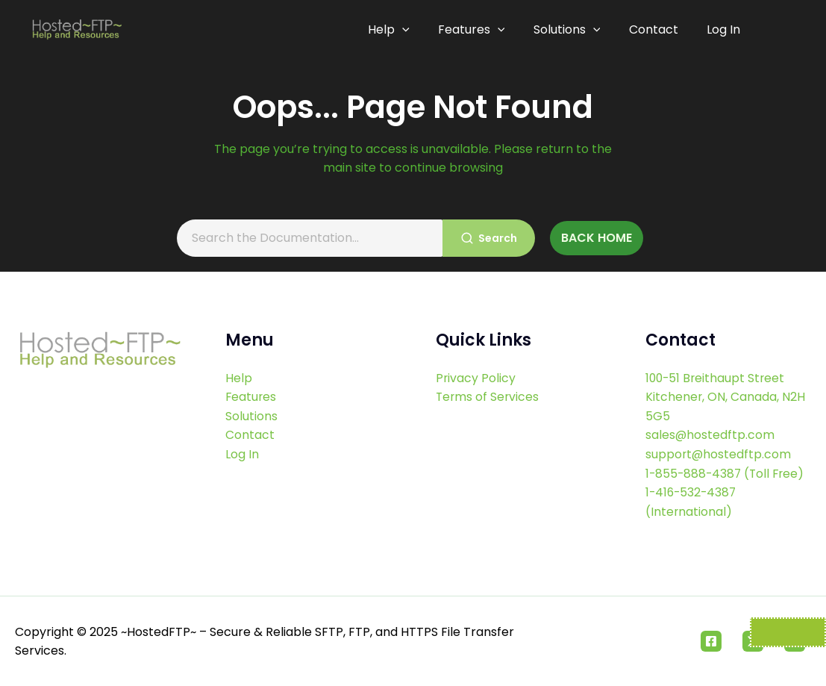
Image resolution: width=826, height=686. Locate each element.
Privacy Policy (476, 378)
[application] (408, 30)
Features (476, 30)
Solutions (570, 30)
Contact (655, 29)
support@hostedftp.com (718, 454)
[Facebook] (711, 641)
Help (395, 30)
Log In (723, 29)
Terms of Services (488, 396)
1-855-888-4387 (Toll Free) (727, 473)
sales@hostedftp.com (710, 434)
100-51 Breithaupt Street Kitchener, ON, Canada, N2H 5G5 (725, 397)
